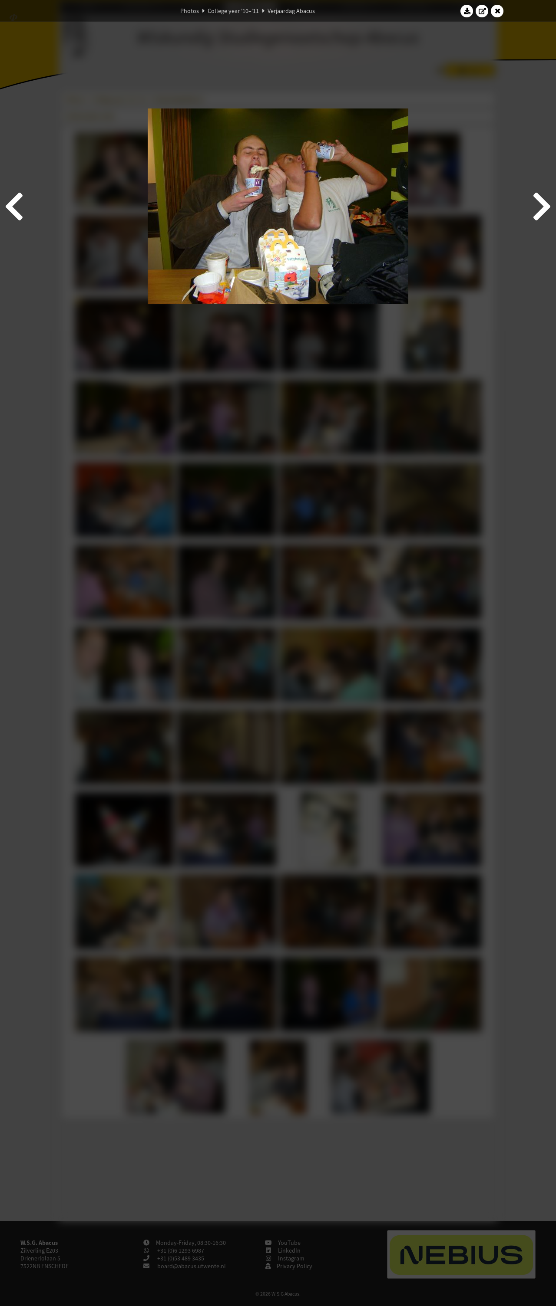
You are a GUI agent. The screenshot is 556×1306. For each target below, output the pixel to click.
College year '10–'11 (233, 11)
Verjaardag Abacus (291, 11)
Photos (189, 11)
